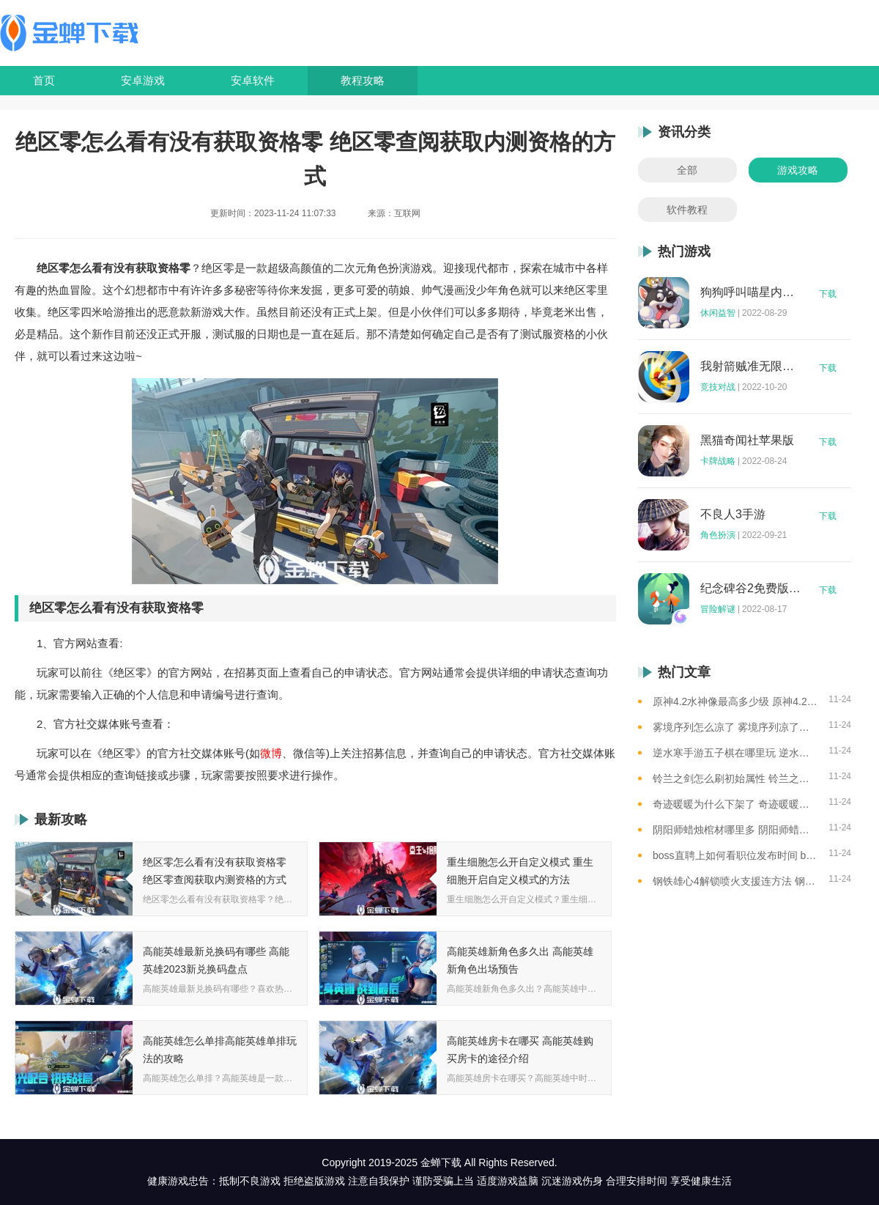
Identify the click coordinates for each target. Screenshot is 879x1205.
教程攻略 (363, 80)
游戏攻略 (797, 170)
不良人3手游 (732, 514)
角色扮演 (717, 535)
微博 (271, 753)
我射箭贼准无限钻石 (750, 366)
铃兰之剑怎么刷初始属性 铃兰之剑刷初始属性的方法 (735, 778)
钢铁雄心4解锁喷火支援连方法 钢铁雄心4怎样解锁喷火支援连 (735, 881)
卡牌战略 (717, 461)
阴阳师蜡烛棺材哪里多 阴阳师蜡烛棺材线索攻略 (735, 830)
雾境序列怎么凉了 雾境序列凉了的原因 (735, 727)
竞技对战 (717, 387)
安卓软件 (253, 80)
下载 (828, 294)
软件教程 (687, 209)
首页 (44, 80)
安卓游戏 (143, 80)
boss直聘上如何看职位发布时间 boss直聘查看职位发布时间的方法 (735, 855)
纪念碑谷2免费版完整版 (750, 588)
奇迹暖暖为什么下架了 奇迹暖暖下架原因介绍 (735, 804)
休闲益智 (717, 313)
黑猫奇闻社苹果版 (747, 440)
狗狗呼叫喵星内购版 (750, 292)
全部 (687, 170)
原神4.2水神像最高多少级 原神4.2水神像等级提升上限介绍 (735, 701)
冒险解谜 (717, 609)
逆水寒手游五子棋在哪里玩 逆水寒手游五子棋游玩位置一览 (735, 753)
